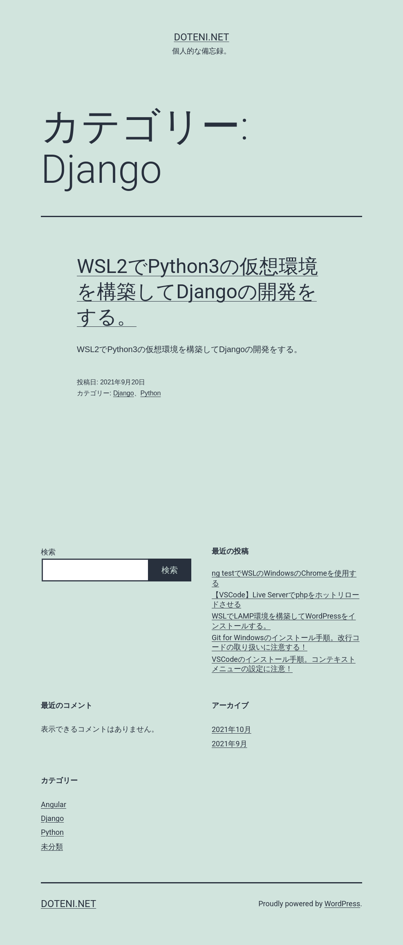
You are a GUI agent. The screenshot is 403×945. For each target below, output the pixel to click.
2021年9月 (229, 743)
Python (151, 393)
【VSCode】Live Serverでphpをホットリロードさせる (285, 599)
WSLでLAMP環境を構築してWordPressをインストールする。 (284, 621)
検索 (48, 552)
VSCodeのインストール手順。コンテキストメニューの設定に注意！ (284, 664)
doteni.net (201, 37)
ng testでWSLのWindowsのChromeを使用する (284, 578)
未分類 (52, 846)
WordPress (342, 903)
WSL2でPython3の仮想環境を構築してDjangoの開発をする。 (197, 292)
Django (123, 393)
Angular (53, 804)
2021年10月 (231, 729)
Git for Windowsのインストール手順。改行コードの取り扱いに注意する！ (286, 642)
